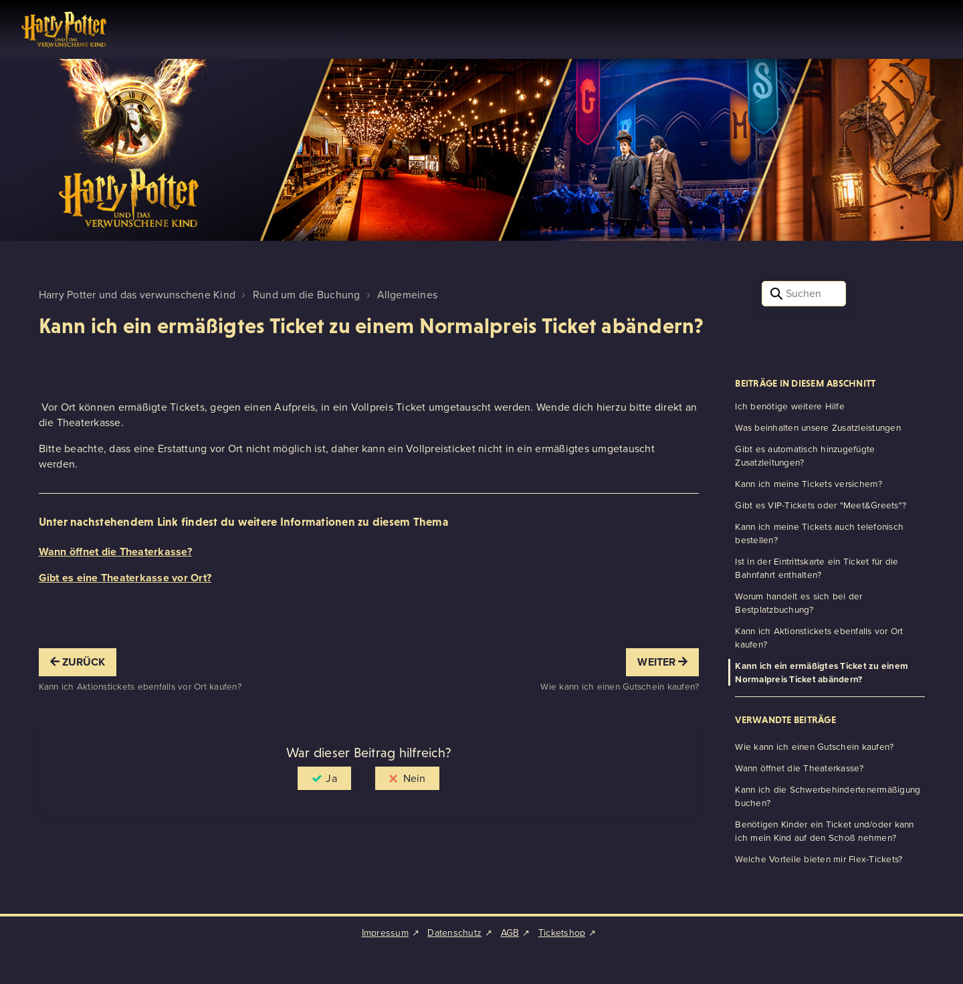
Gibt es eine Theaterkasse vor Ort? (125, 577)
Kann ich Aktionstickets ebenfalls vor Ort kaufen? (819, 637)
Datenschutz (454, 933)
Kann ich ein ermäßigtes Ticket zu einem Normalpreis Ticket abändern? (821, 672)
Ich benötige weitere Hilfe (790, 406)
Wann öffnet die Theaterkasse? (115, 551)
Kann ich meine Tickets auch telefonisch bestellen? (819, 533)
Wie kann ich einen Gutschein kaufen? (814, 746)
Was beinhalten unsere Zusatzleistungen (818, 427)
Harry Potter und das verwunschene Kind (137, 294)
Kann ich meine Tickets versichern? (808, 483)
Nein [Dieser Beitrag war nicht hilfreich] (414, 778)
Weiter (662, 662)
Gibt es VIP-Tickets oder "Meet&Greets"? (820, 505)
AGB (510, 933)
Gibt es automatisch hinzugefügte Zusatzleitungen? (805, 455)
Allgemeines (407, 294)
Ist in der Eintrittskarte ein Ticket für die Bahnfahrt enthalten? (816, 568)
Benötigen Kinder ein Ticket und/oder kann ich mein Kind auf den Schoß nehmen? (824, 830)
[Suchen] (804, 293)
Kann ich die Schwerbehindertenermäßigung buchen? (827, 796)
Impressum (385, 933)
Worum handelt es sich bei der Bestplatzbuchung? (798, 602)
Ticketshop (562, 933)
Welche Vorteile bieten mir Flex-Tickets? (818, 859)
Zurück (78, 662)
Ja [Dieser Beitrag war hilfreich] (331, 778)
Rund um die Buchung (306, 294)
